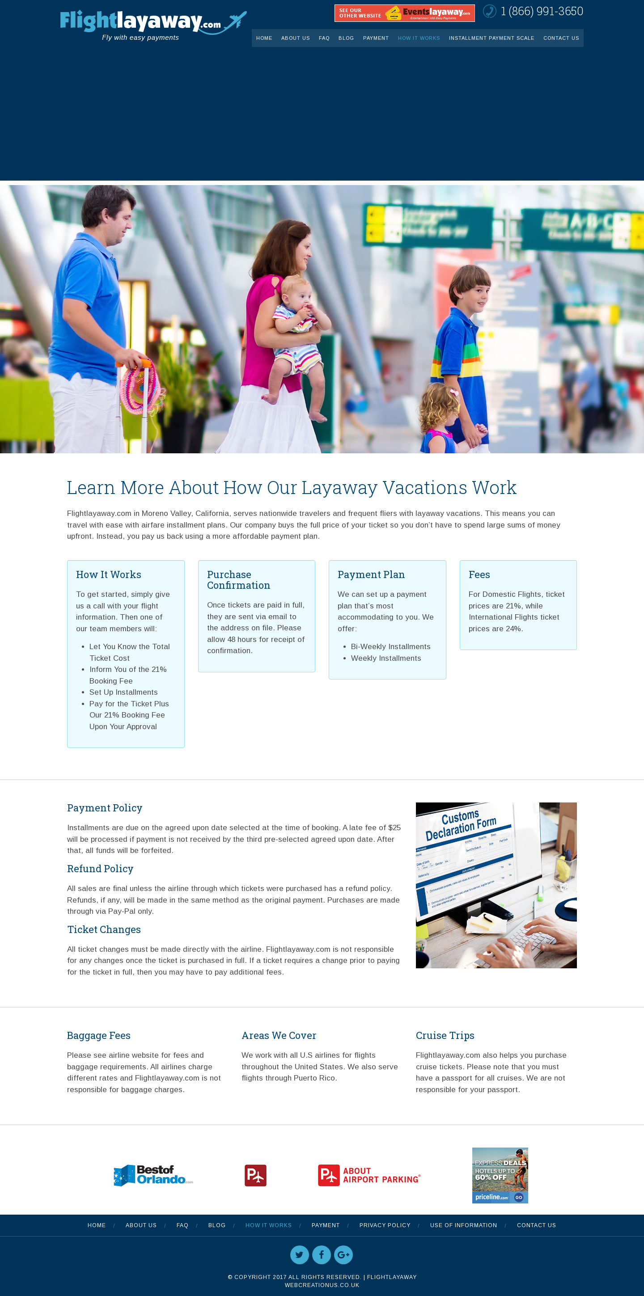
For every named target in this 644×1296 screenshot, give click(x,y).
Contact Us (561, 38)
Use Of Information (463, 1225)
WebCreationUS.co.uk (322, 1285)
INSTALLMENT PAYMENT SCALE (491, 38)
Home (264, 38)
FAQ (324, 38)
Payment (376, 38)
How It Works (419, 38)
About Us (295, 38)
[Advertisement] (322, 118)
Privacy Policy (385, 1225)
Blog (346, 38)
